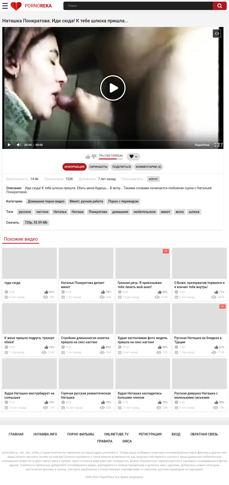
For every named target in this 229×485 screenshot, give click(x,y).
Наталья (60, 212)
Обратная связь (204, 434)
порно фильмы (80, 434)
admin (153, 179)
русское (25, 212)
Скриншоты (98, 166)
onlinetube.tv (116, 434)
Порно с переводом (123, 201)
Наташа (78, 212)
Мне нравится (87, 156)
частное (42, 212)
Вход (176, 434)
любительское (145, 212)
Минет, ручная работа (86, 201)
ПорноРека (106, 477)
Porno (31, 6)
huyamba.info (45, 434)
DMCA (127, 441)
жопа (180, 212)
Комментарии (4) (148, 166)
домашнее (120, 212)
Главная (16, 434)
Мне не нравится (94, 156)
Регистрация (150, 434)
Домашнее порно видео (46, 201)
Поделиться (121, 166)
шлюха (194, 212)
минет (165, 212)
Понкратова (98, 212)
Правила (104, 441)
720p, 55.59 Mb (36, 222)
